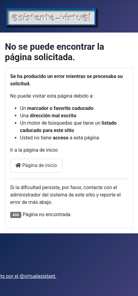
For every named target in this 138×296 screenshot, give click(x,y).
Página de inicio (36, 165)
